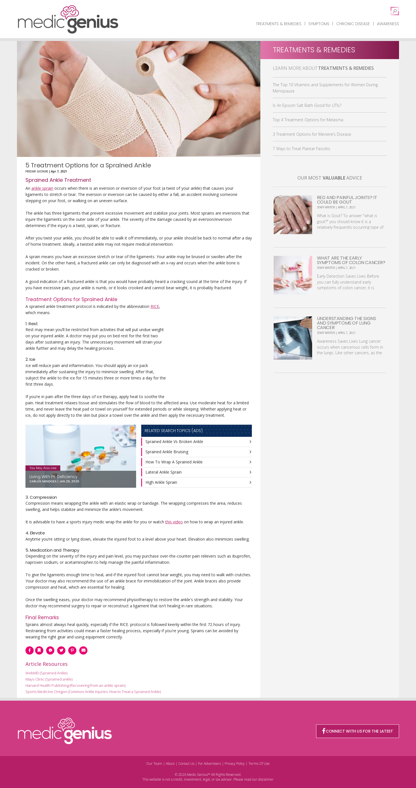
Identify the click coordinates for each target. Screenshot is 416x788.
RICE (155, 306)
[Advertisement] (209, 350)
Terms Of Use (259, 763)
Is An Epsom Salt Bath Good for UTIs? (307, 105)
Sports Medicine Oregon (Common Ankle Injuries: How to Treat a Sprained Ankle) (93, 691)
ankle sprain (42, 188)
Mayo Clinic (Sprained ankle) (48, 679)
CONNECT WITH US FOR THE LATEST (357, 731)
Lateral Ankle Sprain (163, 472)
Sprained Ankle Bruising (166, 451)
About (170, 763)
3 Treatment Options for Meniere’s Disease (312, 134)
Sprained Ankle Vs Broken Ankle (174, 441)
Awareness (388, 24)
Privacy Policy (235, 763)
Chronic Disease (353, 24)
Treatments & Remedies (278, 24)
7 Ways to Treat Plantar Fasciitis (301, 148)
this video (174, 521)
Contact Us (186, 763)
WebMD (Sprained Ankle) (46, 672)
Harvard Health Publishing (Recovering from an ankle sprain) (75, 685)
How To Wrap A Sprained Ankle (174, 462)
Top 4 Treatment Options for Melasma (308, 119)
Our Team (154, 763)
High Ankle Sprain (161, 482)
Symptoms (318, 24)
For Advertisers (209, 763)
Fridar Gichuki (36, 171)
